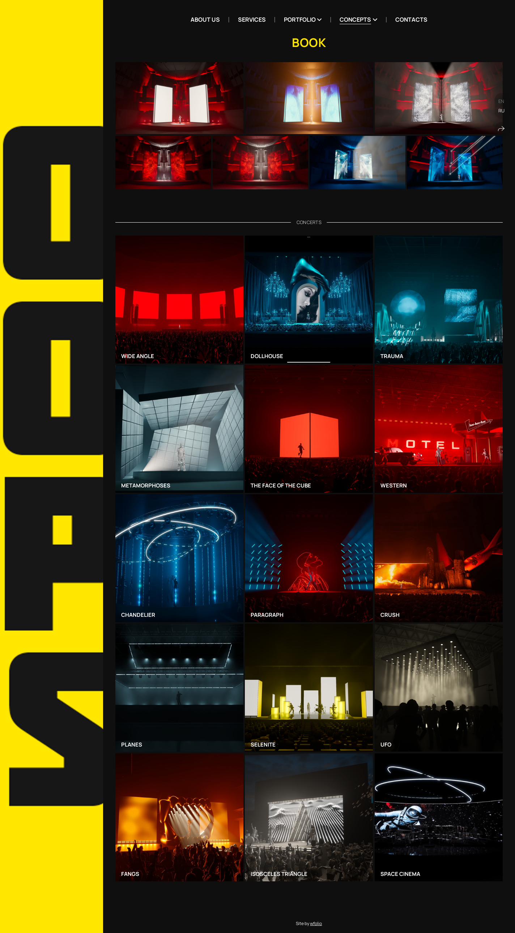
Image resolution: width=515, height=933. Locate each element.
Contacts (411, 19)
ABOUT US (205, 19)
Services (252, 19)
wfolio (316, 923)
